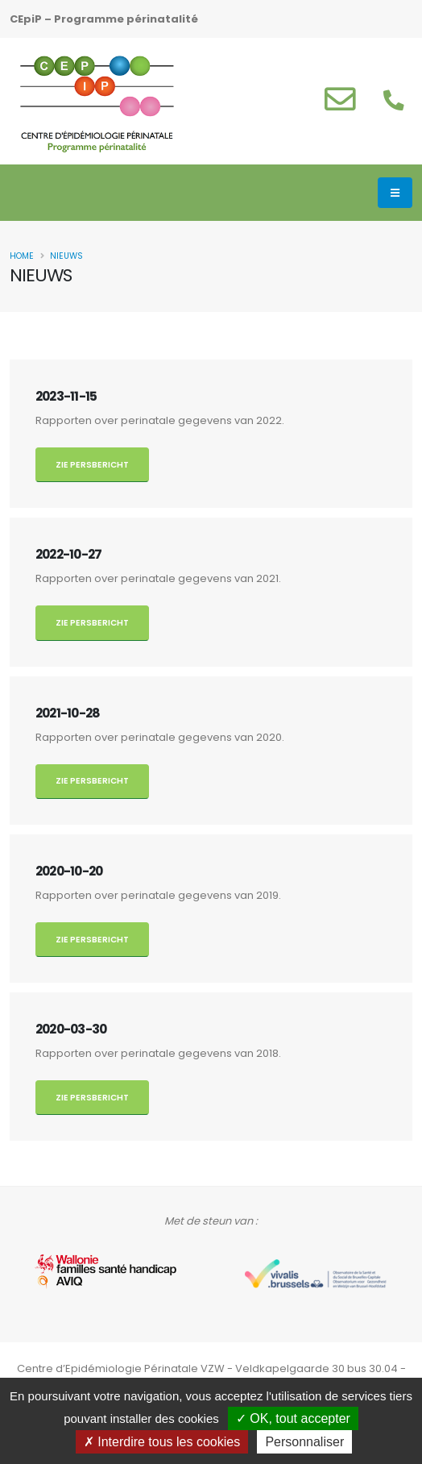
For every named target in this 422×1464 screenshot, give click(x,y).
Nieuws (66, 256)
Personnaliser (304, 1442)
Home (22, 256)
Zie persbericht (92, 465)
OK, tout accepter (293, 1418)
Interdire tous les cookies (162, 1442)
